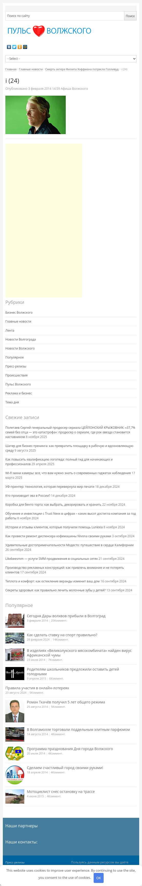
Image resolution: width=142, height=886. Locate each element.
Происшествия (16, 375)
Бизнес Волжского (18, 312)
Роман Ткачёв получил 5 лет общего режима (66, 702)
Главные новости (31, 69)
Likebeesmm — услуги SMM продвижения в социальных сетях (51, 558)
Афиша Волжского (74, 88)
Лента (9, 330)
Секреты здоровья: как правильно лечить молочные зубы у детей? (55, 590)
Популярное (14, 357)
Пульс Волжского (18, 384)
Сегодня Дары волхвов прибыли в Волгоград (66, 615)
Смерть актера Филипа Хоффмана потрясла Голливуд (82, 69)
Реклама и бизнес (18, 393)
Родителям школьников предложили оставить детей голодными (73, 671)
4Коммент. (58, 734)
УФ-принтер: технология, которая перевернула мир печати (49, 486)
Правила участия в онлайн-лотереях (37, 687)
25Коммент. (59, 620)
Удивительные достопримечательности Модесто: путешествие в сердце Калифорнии (69, 545)
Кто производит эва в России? (27, 495)
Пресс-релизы (15, 366)
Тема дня (12, 402)
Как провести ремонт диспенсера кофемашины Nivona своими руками (58, 536)
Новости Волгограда (20, 339)
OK (98, 877)
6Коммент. (56, 678)
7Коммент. (55, 660)
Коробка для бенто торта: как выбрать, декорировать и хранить (53, 504)
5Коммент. (36, 692)
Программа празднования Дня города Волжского (70, 748)
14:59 (44, 88)
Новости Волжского (20, 348)
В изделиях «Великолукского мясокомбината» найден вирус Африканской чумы (79, 653)
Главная (11, 69)
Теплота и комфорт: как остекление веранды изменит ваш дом (52, 581)
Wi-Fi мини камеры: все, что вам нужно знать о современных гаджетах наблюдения (68, 473)
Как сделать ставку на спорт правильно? (62, 634)
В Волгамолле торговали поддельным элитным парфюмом (78, 729)
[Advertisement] (43, 220)
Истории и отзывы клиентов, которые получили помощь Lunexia (54, 527)
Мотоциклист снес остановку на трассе (61, 791)
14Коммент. (61, 639)
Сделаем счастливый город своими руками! (65, 767)
